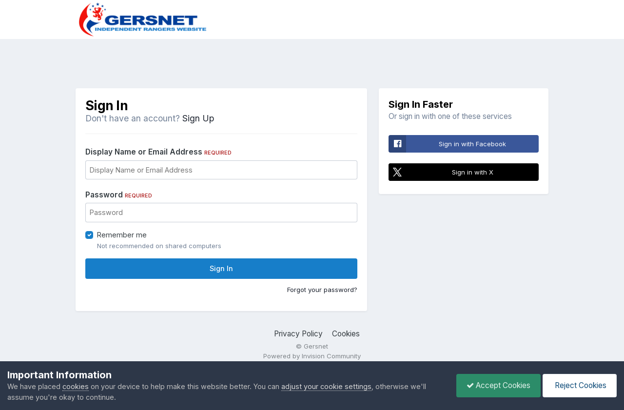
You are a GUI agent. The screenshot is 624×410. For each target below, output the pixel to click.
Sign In (221, 268)
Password (118, 194)
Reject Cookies (579, 385)
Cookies (346, 333)
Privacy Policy (298, 333)
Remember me (122, 235)
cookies (75, 386)
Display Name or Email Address (158, 151)
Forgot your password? (322, 289)
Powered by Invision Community (312, 356)
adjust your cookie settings (326, 386)
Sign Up (198, 118)
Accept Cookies (498, 385)
